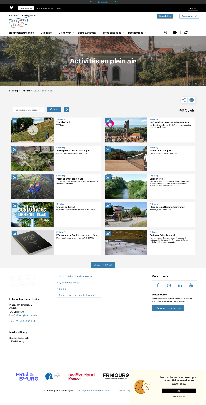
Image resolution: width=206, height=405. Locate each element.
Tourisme (24, 8)
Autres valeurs (43, 8)
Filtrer (54, 109)
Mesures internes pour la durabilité (77, 295)
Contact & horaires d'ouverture (75, 276)
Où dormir (65, 32)
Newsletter (165, 16)
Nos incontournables (21, 32)
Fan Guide (103, 2)
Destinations (135, 32)
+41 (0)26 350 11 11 (24, 320)
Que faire (46, 32)
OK (179, 391)
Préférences (179, 396)
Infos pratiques (112, 32)
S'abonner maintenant (168, 308)
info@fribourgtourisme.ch (23, 315)
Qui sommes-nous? (69, 282)
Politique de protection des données (95, 390)
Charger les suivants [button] (103, 265)
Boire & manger (87, 32)
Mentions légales (125, 390)
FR (191, 8)
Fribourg (13, 90)
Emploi (63, 288)
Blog (59, 8)
